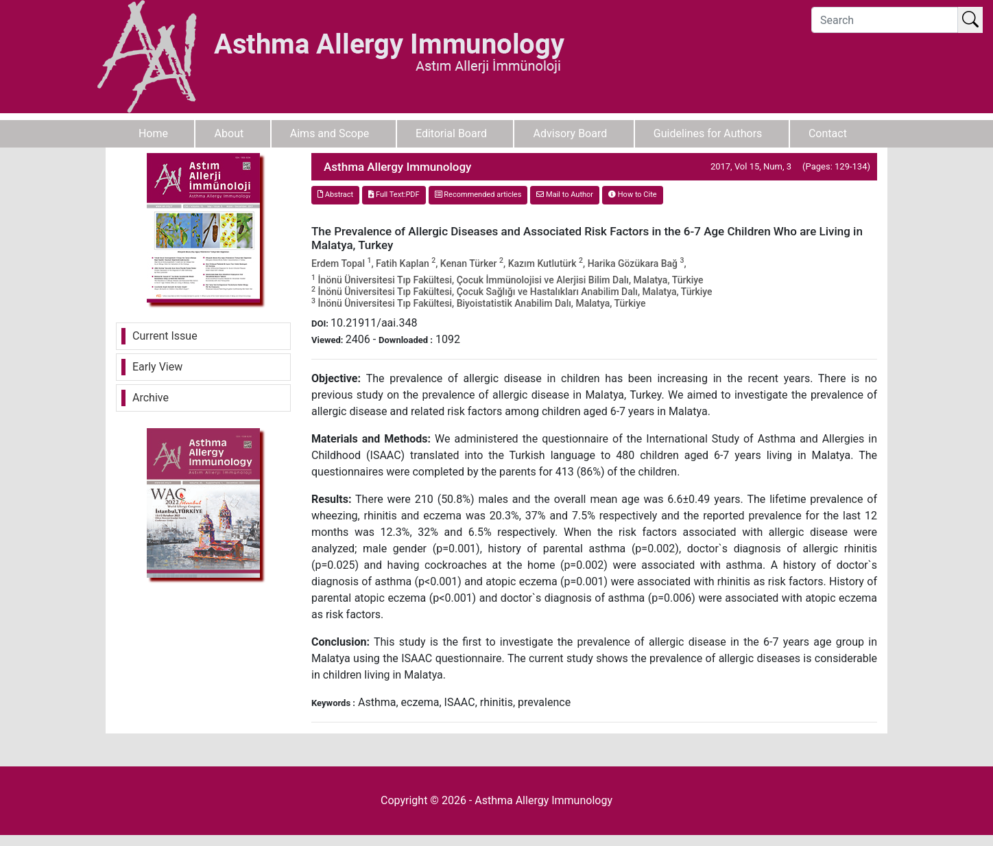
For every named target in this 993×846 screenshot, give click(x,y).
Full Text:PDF (393, 194)
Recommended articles (478, 194)
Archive (150, 397)
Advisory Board (571, 133)
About (229, 133)
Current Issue (165, 335)
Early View (157, 366)
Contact (828, 133)
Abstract (335, 194)
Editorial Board (451, 133)
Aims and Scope (330, 133)
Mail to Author (564, 194)
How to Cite (632, 194)
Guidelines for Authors (708, 133)
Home (153, 133)
